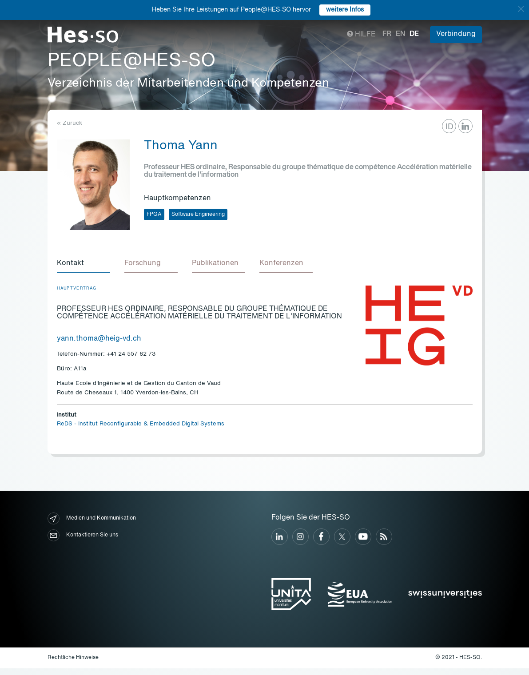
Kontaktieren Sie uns (83, 535)
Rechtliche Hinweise (73, 657)
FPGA (154, 214)
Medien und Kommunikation (92, 518)
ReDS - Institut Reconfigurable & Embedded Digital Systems (140, 424)
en (400, 34)
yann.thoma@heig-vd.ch (99, 338)
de (414, 34)
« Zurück (69, 123)
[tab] (83, 264)
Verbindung (456, 34)
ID (449, 127)
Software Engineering (198, 214)
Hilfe (361, 34)
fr (386, 34)
